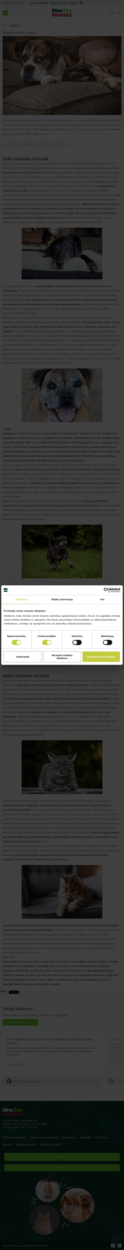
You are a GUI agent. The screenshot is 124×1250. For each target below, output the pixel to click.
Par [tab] (102, 599)
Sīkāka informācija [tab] (62, 599)
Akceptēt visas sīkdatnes (101, 656)
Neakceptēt (22, 656)
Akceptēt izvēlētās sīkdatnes (62, 656)
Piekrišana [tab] (21, 599)
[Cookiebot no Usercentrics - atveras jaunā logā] (106, 590)
